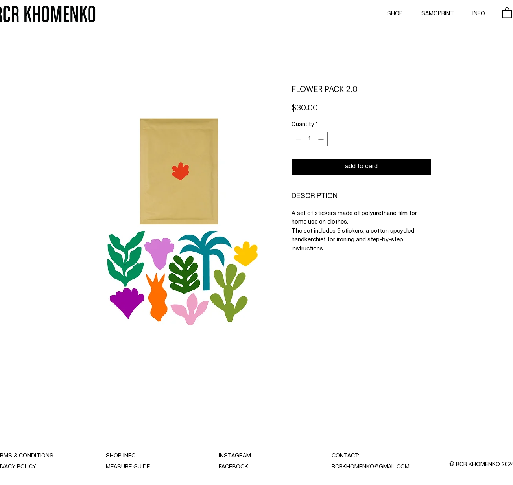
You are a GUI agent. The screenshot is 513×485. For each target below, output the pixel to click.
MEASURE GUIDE (128, 467)
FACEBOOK (233, 467)
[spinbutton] (310, 139)
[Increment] (322, 139)
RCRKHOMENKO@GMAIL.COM (371, 467)
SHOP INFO (121, 456)
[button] (507, 12)
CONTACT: (345, 456)
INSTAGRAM (235, 456)
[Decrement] (298, 139)
